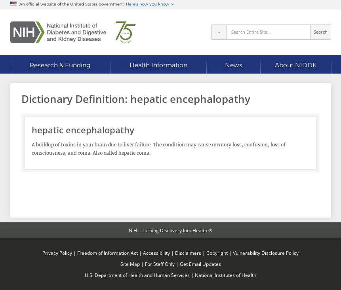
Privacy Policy (57, 253)
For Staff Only (160, 264)
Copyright (217, 253)
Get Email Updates (200, 264)
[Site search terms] (269, 32)
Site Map (130, 264)
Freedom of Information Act (107, 253)
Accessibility (156, 253)
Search (321, 32)
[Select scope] (219, 32)
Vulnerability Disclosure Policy (266, 253)
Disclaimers (188, 253)
